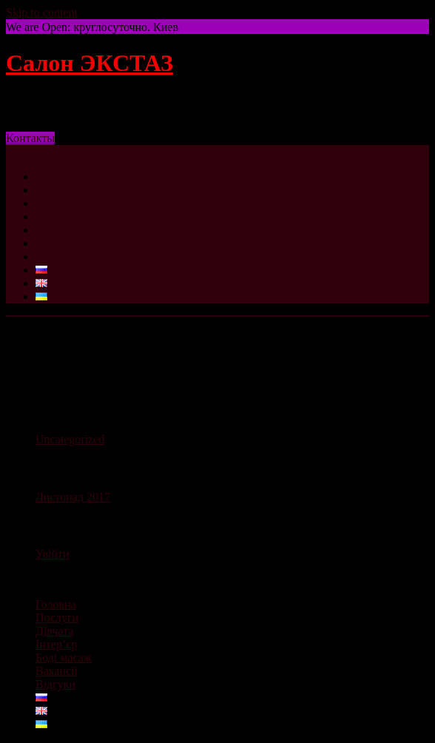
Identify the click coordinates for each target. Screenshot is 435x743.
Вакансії (57, 243)
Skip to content (42, 12)
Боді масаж (64, 229)
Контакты (30, 138)
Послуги (57, 190)
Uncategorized (70, 439)
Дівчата (54, 203)
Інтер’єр (56, 216)
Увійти (53, 554)
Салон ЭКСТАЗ (89, 63)
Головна (56, 176)
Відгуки (55, 256)
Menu (19, 151)
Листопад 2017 (73, 497)
